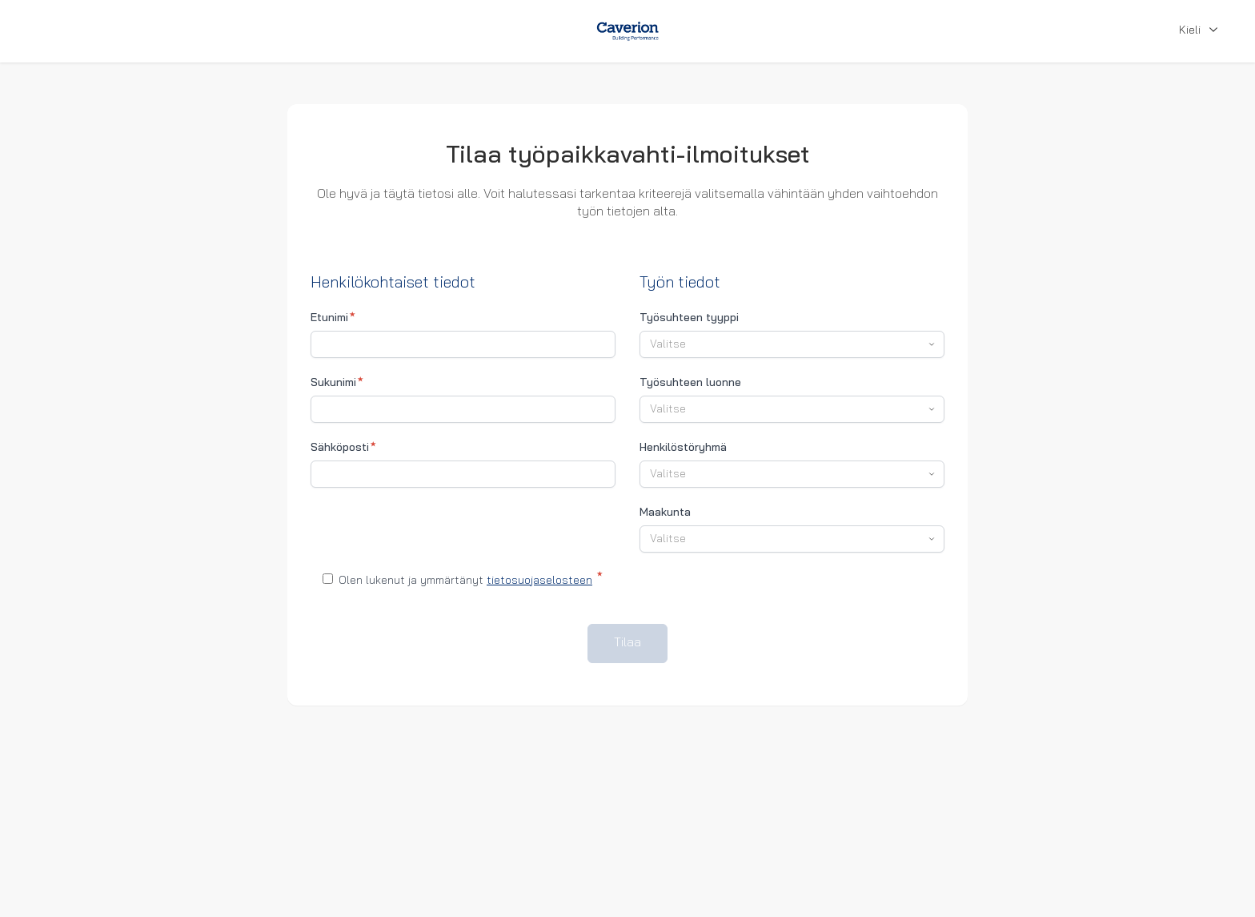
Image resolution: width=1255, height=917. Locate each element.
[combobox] (792, 344)
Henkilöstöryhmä (683, 448)
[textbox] (784, 345)
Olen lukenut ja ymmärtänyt (463, 579)
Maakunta (665, 513)
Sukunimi (337, 382)
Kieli (1201, 31)
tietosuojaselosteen (539, 581)
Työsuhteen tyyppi (689, 318)
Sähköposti (343, 447)
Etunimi (333, 318)
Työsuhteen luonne (690, 383)
